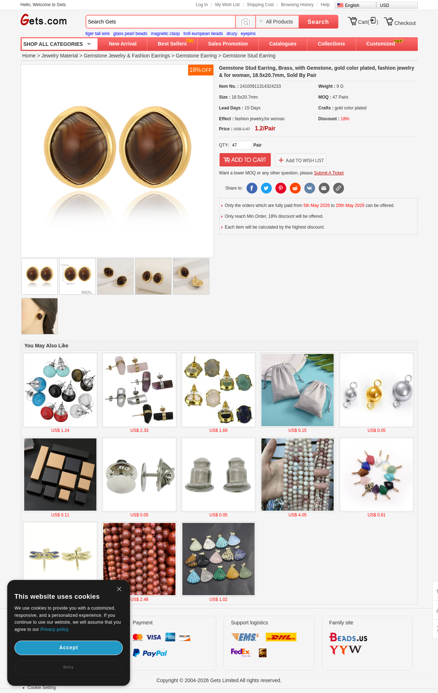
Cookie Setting (42, 687)
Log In (202, 4)
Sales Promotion (228, 44)
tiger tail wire (98, 33)
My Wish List (227, 4)
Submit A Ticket (329, 173)
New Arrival (123, 44)
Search (318, 22)
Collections (331, 44)
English (352, 5)
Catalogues (282, 44)
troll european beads (203, 33)
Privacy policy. (54, 629)
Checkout (405, 23)
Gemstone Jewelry (105, 56)
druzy (231, 33)
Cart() (368, 22)
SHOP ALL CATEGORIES (53, 44)
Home (29, 56)
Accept (68, 647)
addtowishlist (301, 160)
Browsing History (297, 4)
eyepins (248, 33)
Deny (69, 667)
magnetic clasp (165, 33)
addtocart (245, 160)
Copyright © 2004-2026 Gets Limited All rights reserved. (219, 680)
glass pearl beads (130, 33)
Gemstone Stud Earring (248, 56)
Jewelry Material (60, 56)
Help (325, 4)
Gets (43, 19)
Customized (381, 44)
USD (384, 5)
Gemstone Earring (196, 56)
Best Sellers (172, 44)
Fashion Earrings (151, 56)
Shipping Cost (260, 4)
